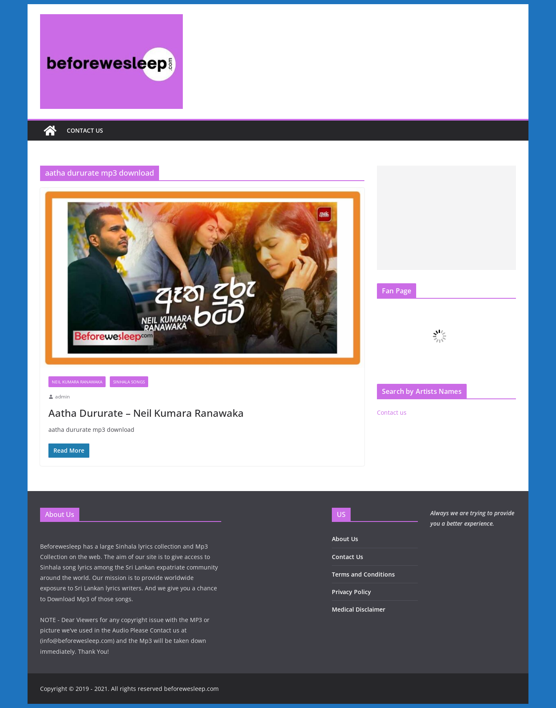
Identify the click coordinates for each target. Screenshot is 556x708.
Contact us (85, 130)
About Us (345, 539)
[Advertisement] (446, 218)
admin (62, 396)
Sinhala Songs (129, 382)
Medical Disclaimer (358, 609)
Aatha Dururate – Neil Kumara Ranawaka (146, 413)
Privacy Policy (351, 592)
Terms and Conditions (363, 574)
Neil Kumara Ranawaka (77, 382)
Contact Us (347, 557)
